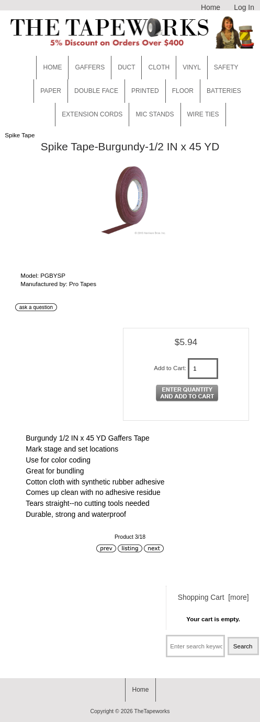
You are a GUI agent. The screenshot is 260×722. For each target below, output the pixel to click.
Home (210, 7)
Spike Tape (20, 135)
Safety (226, 67)
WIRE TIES (203, 114)
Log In (244, 7)
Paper (50, 90)
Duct (126, 67)
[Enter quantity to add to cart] (203, 368)
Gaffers (90, 67)
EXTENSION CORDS (92, 114)
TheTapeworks (152, 711)
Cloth (158, 67)
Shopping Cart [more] (213, 597)
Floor (183, 90)
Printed (145, 90)
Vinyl (192, 67)
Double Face (96, 90)
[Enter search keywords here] (195, 646)
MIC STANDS (154, 114)
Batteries (224, 90)
